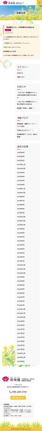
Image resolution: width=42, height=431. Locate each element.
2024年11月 (21, 189)
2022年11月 (21, 269)
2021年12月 (21, 309)
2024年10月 (21, 193)
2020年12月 (21, 353)
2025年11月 (21, 164)
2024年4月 (21, 209)
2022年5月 (21, 289)
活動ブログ (21, 77)
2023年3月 (21, 253)
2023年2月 (21, 257)
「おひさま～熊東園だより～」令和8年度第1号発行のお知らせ (27, 95)
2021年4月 (21, 341)
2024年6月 (21, 205)
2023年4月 (21, 249)
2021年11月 (21, 313)
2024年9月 (21, 196)
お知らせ (8, 30)
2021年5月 (21, 337)
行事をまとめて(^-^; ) (25, 130)
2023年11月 (21, 221)
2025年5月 (21, 180)
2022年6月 (21, 285)
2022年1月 (21, 305)
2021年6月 (21, 333)
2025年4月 (21, 184)
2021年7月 (21, 329)
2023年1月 (21, 261)
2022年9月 (21, 277)
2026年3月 (21, 156)
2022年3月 (21, 297)
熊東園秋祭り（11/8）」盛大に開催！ (27, 135)
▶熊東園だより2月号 (9, 51)
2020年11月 (21, 357)
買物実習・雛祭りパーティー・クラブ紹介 (27, 125)
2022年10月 (21, 273)
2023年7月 (21, 237)
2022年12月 (21, 265)
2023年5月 (21, 245)
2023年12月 (21, 217)
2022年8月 (21, 281)
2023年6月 (21, 241)
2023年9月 (21, 229)
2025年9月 (21, 172)
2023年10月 (21, 225)
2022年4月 (21, 293)
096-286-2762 (19, 391)
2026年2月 (21, 160)
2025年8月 (21, 176)
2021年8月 (21, 325)
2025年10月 (21, 168)
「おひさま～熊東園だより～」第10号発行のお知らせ (27, 103)
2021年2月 (21, 349)
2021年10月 (21, 317)
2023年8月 (21, 233)
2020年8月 (21, 361)
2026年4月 (21, 152)
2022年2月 (21, 301)
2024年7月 (21, 201)
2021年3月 (21, 345)
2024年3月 (21, 213)
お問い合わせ (18, 398)
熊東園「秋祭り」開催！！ (26, 108)
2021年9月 (21, 321)
